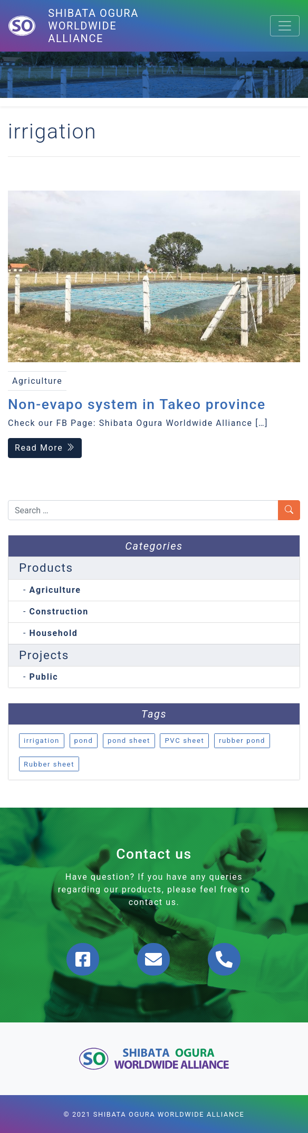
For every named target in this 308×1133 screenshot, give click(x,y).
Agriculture (55, 590)
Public (44, 677)
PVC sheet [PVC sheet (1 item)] (184, 740)
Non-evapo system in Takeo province (137, 404)
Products (46, 567)
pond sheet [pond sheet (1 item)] (129, 740)
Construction (59, 612)
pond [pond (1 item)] (83, 740)
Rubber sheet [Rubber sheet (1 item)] (49, 764)
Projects (44, 655)
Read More (45, 448)
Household (54, 633)
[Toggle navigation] (285, 25)
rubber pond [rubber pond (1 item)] (242, 740)
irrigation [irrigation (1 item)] (42, 740)
